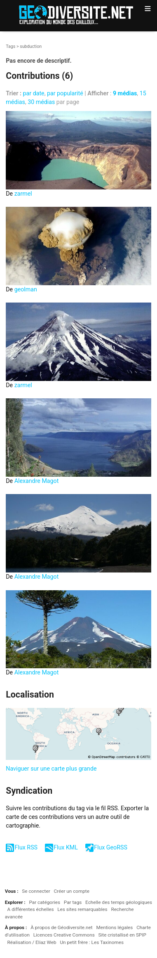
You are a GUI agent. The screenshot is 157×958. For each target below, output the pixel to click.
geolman (25, 289)
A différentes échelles (30, 909)
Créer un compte (71, 891)
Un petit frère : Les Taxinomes (92, 942)
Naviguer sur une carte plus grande (51, 768)
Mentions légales (114, 927)
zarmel (23, 193)
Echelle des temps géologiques (118, 902)
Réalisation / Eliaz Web (31, 942)
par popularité (65, 93)
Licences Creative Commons (64, 935)
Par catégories (44, 902)
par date (34, 93)
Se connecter (36, 891)
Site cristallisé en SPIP (122, 935)
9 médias (125, 93)
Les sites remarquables (82, 909)
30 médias (41, 102)
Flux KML (66, 847)
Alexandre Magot (36, 481)
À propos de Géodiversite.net (61, 927)
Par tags (73, 902)
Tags (10, 46)
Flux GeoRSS (110, 847)
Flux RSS (26, 847)
